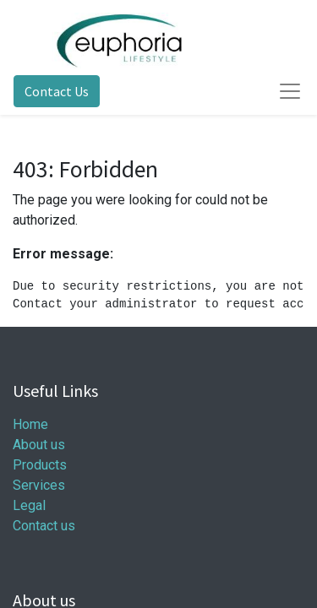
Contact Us (57, 91)
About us (39, 445)
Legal (29, 505)
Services (39, 485)
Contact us (44, 526)
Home (30, 424)
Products (40, 465)
